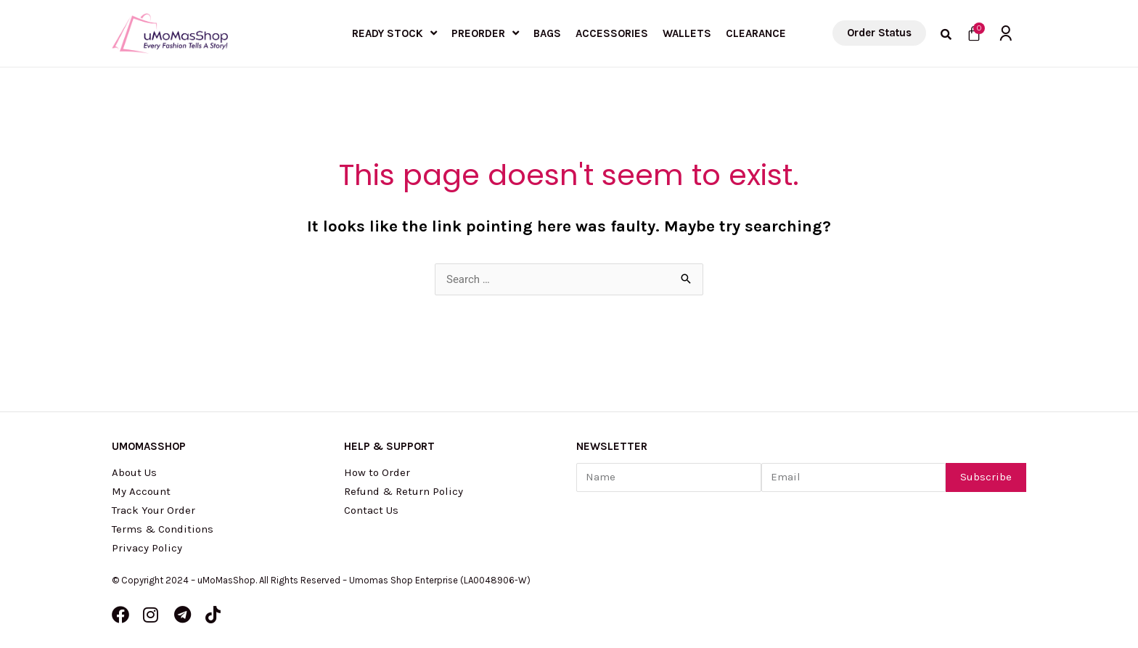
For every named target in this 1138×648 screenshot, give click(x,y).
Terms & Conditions (162, 529)
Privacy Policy (147, 547)
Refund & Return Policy (403, 491)
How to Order (377, 472)
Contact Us (371, 510)
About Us (134, 472)
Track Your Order (153, 510)
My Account (141, 491)
